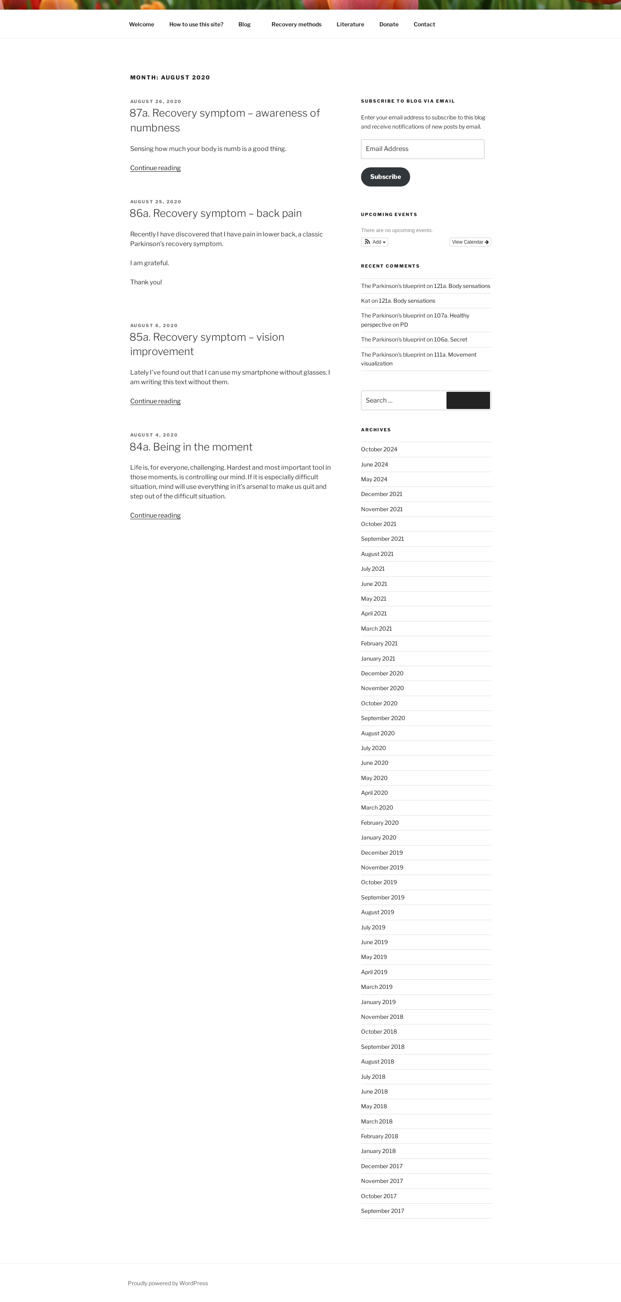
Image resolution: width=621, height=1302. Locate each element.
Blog (248, 24)
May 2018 (374, 1106)
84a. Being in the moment (191, 447)
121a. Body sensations (462, 285)
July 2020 (373, 747)
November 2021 (382, 509)
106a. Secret (450, 339)
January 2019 (378, 1001)
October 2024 (379, 449)
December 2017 (382, 1166)
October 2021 (379, 523)
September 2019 (383, 897)
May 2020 (374, 777)
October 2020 (379, 703)
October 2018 (379, 1031)
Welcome (141, 24)
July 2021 (373, 568)
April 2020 (374, 792)
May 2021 (374, 598)
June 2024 (374, 464)
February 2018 (379, 1136)
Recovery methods (296, 24)
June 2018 (374, 1091)
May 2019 (374, 956)
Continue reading (155, 168)
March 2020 (377, 807)
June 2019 (374, 942)
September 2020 (383, 718)
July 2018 (373, 1076)
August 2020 (378, 733)
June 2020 (375, 762)
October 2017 (379, 1196)
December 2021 (382, 493)
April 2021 (374, 613)
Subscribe (385, 177)
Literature (350, 24)
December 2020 (382, 673)
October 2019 (379, 882)
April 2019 (374, 972)
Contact (424, 24)
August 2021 (377, 553)
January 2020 (379, 837)
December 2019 (382, 852)
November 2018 (382, 1016)
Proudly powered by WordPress (168, 1283)
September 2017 (382, 1210)
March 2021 (376, 628)
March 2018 (377, 1121)
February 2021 (379, 643)
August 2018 (377, 1061)
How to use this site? (196, 24)
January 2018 (378, 1150)
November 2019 (382, 867)
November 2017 (382, 1180)
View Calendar (470, 242)
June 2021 (374, 583)
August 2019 (377, 912)
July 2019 (373, 927)
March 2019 (377, 986)
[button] (374, 242)
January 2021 (378, 658)
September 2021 (382, 538)
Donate (389, 24)
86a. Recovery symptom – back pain (215, 213)
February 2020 (380, 822)
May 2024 (374, 479)
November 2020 (382, 688)
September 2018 (383, 1046)
